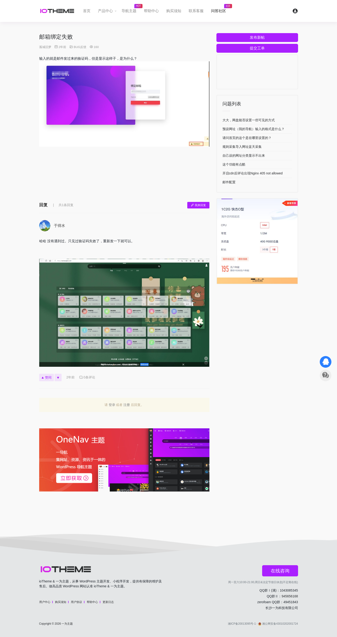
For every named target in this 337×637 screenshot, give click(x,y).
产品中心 (105, 11)
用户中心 (44, 602)
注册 (126, 405)
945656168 (289, 596)
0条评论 (87, 377)
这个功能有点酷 (233, 164)
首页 (86, 11)
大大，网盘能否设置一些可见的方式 (248, 120)
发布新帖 (257, 37)
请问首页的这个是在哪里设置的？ (246, 138)
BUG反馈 (80, 47)
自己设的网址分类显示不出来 (243, 155)
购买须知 (173, 11)
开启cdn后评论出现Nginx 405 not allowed (252, 173)
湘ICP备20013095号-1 (242, 623)
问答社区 (220, 9)
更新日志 (108, 602)
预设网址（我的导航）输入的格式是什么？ (253, 129)
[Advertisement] (124, 178)
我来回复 (198, 205)
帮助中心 (151, 11)
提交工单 (257, 48)
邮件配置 (229, 182)
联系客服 (196, 11)
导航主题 (131, 9)
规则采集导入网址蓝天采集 (242, 147)
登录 (112, 405)
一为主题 (67, 623)
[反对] (58, 377)
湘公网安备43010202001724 (278, 623)
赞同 (47, 377)
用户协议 (76, 602)
